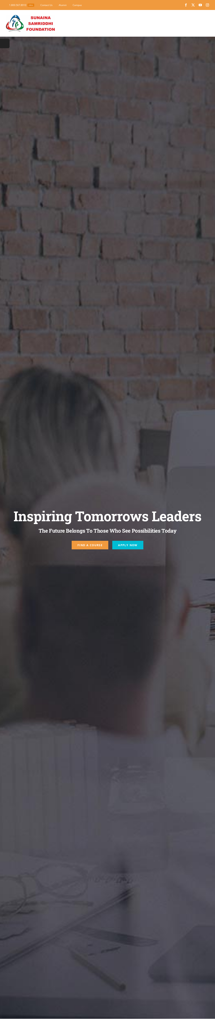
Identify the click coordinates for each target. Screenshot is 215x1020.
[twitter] (193, 5)
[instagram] (207, 5)
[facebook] (186, 5)
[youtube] (200, 5)
